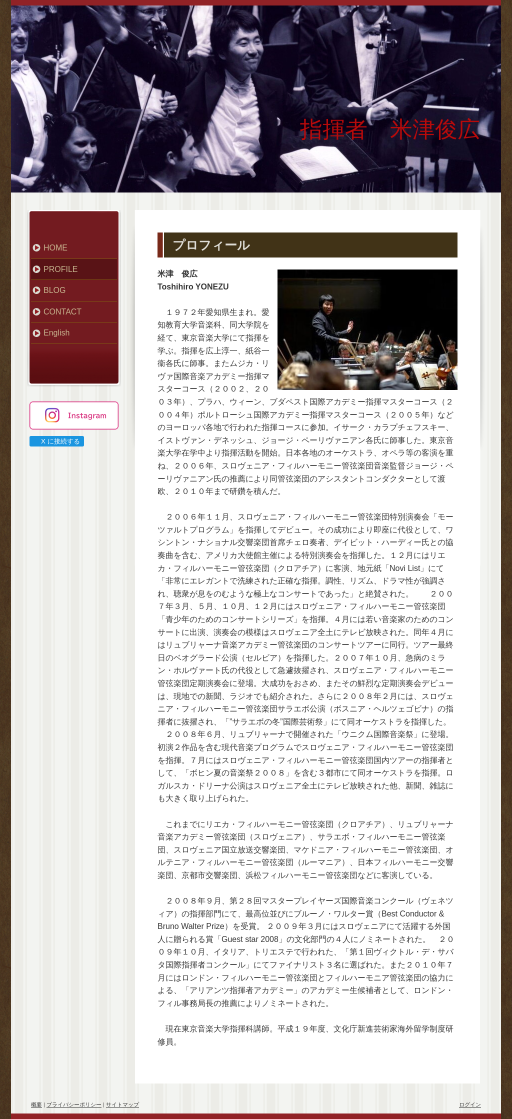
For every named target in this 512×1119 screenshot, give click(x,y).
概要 (36, 1105)
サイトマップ (122, 1105)
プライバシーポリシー (74, 1105)
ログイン (470, 1105)
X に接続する (56, 441)
